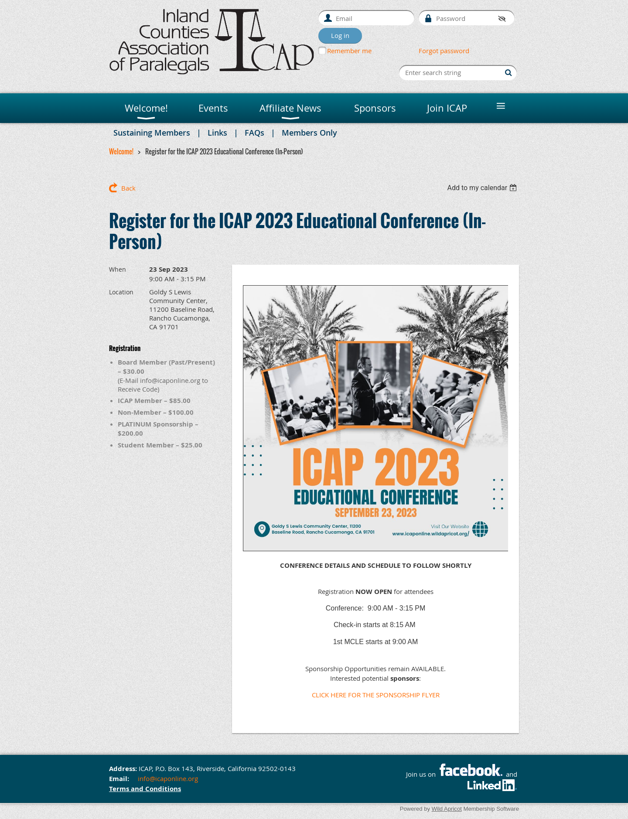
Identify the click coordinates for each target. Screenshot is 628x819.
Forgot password (444, 50)
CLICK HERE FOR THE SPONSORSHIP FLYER (376, 694)
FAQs (254, 132)
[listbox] (483, 187)
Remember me (349, 50)
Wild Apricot (447, 808)
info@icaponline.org (168, 778)
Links (217, 132)
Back (128, 188)
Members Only (309, 132)
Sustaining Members (151, 132)
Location (121, 292)
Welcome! (121, 151)
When (117, 269)
